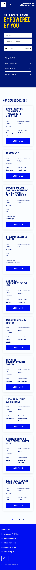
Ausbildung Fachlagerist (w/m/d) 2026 (17, 283)
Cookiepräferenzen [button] (8, 547)
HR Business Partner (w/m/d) (16, 238)
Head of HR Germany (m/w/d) (16, 321)
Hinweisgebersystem (9, 538)
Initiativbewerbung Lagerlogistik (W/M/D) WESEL (17, 441)
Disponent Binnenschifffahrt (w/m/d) (15, 362)
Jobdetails (18, 140)
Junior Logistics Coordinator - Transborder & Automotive (14, 112)
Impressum (5, 529)
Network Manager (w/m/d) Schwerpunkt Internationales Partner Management (17, 191)
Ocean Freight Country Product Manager (18, 482)
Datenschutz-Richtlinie (10, 534)
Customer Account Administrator (15, 400)
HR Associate (12, 153)
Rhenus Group (6, 552)
